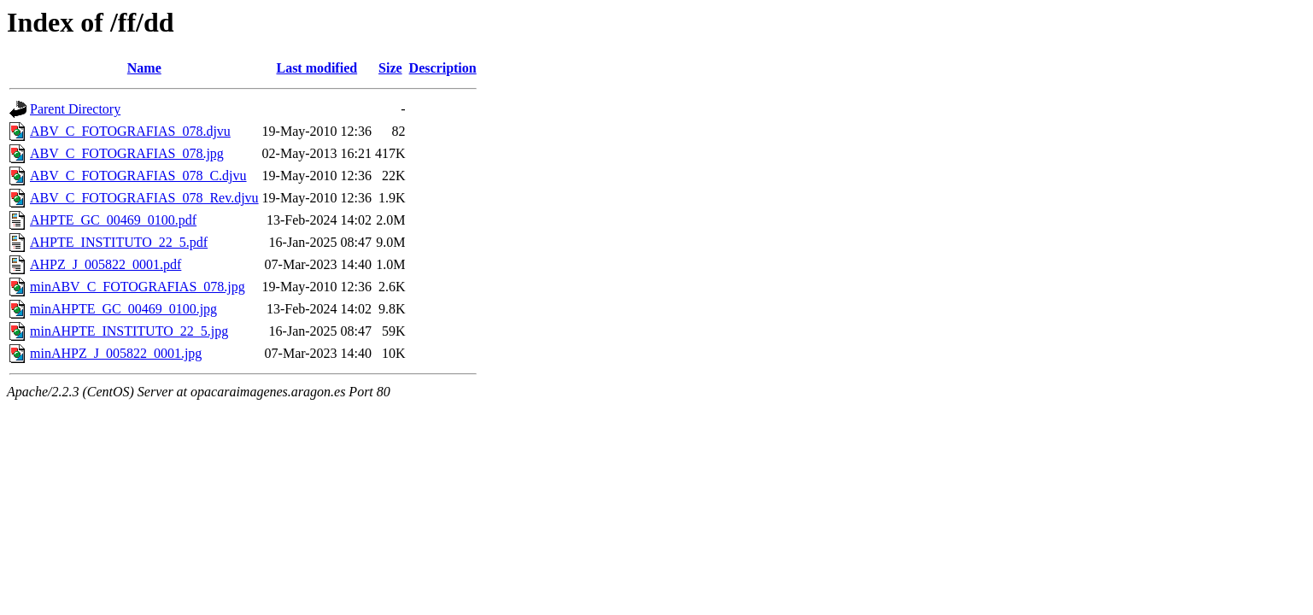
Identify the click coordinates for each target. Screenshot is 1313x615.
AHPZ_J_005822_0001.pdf (105, 264)
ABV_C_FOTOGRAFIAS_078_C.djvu (138, 175)
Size (390, 68)
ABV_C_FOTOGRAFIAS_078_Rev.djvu (144, 197)
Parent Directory (75, 109)
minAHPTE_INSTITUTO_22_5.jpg (129, 331)
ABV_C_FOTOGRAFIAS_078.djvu (130, 131)
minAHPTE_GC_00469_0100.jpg (123, 309)
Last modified (316, 68)
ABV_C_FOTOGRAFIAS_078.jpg (127, 153)
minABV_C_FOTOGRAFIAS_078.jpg (137, 286)
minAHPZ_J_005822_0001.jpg (116, 353)
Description (443, 68)
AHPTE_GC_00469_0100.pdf (113, 220)
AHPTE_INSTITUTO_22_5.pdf (119, 242)
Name (144, 68)
